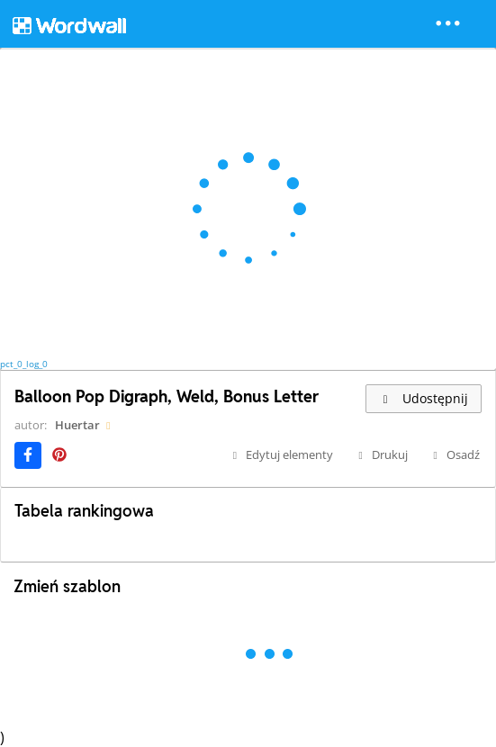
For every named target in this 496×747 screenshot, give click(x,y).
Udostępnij (423, 398)
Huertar (77, 425)
